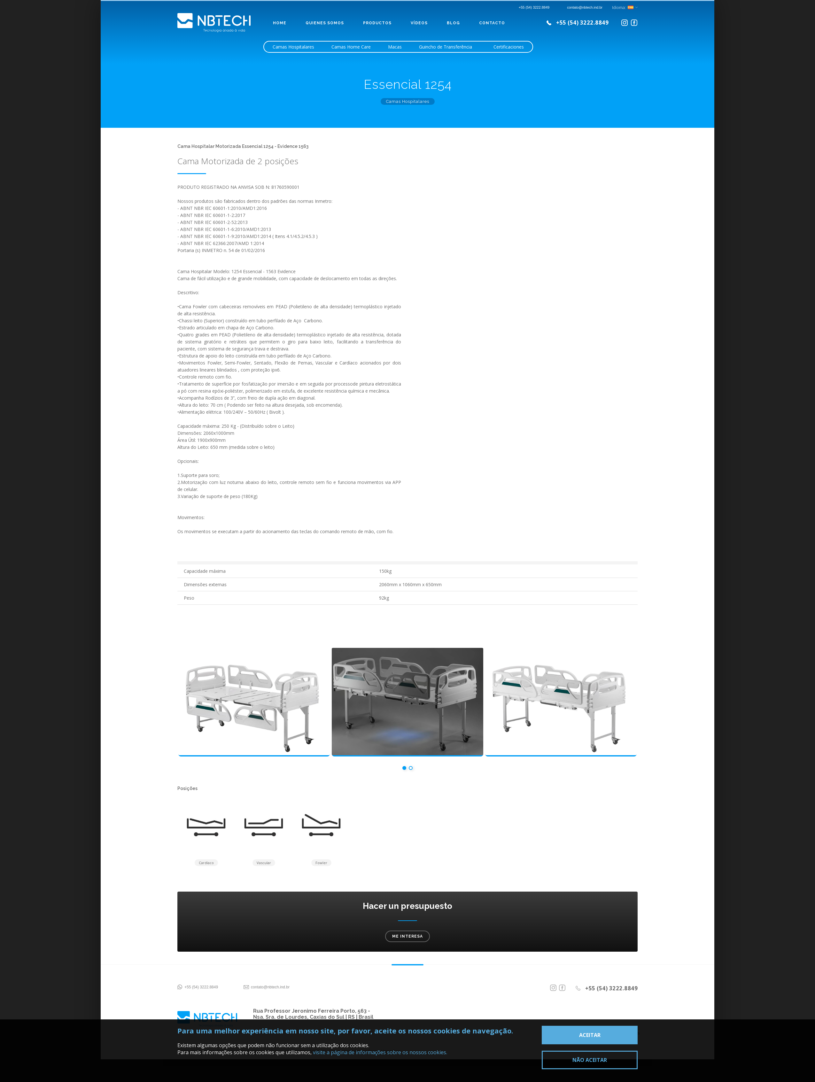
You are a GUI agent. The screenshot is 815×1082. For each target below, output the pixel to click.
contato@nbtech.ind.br (270, 989)
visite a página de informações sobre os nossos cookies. (380, 1052)
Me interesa (407, 938)
